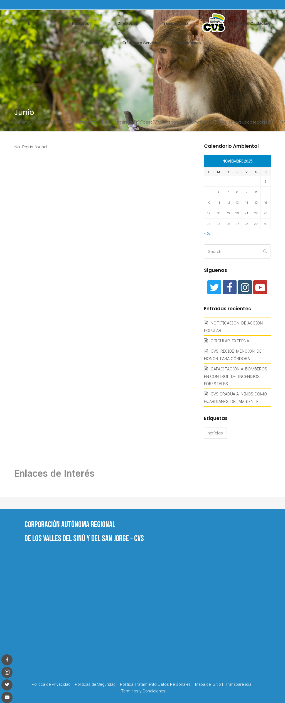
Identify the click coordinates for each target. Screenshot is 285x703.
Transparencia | (239, 684)
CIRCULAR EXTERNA (230, 340)
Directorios (127, 23)
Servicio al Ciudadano (250, 23)
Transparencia (175, 23)
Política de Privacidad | (52, 684)
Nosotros (80, 23)
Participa (94, 43)
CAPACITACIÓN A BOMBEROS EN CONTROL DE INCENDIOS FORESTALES (235, 376)
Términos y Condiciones (143, 691)
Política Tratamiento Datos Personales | (156, 684)
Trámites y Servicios (141, 43)
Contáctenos (189, 43)
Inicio (33, 23)
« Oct (208, 233)
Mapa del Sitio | (209, 684)
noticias (215, 433)
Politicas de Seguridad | (96, 684)
